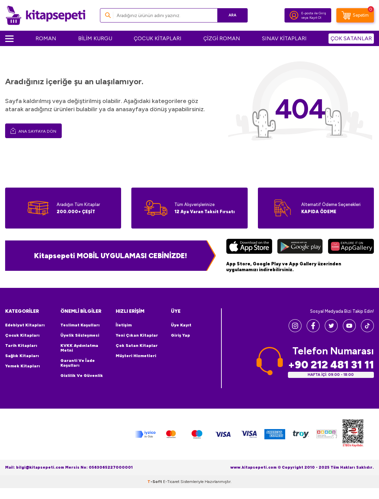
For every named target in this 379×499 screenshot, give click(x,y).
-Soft (155, 481)
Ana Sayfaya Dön (33, 130)
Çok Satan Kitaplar (137, 345)
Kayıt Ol (315, 17)
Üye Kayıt (181, 325)
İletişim (124, 325)
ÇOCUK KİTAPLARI (157, 38)
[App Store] (249, 247)
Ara (232, 15)
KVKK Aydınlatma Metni (79, 348)
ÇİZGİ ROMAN (221, 38)
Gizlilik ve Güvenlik (81, 375)
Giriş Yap (180, 335)
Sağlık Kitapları (22, 355)
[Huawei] (351, 247)
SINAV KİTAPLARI (284, 38)
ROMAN (45, 38)
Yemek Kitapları (22, 366)
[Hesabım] (294, 15)
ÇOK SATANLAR (351, 38)
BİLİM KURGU (95, 38)
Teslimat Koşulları (80, 325)
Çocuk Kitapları (22, 335)
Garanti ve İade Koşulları (77, 363)
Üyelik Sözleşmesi (79, 335)
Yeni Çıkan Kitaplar (137, 335)
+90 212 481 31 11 (331, 364)
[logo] (45, 15)
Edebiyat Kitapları (25, 325)
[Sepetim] (355, 15)
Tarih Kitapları (21, 345)
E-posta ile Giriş (313, 13)
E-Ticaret (171, 481)
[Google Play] (299, 247)
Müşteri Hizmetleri (136, 355)
